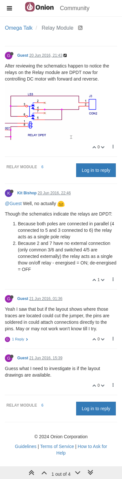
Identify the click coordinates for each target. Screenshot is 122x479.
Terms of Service (57, 446)
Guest (22, 55)
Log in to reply (96, 170)
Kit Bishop (26, 193)
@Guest (13, 203)
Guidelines (25, 446)
